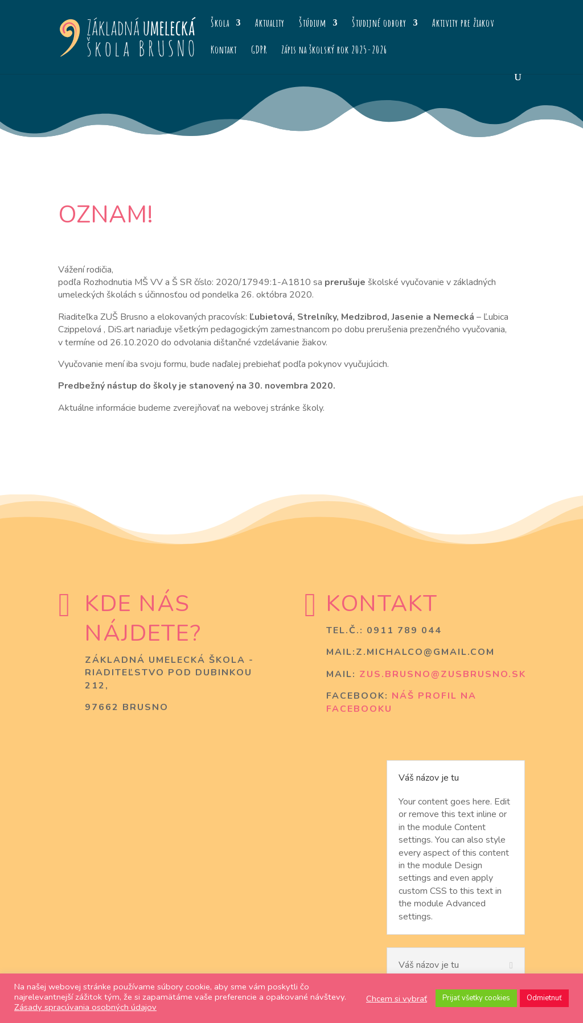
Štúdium (312, 24)
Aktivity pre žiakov (463, 24)
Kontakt (224, 51)
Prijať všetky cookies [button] (476, 998)
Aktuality (270, 24)
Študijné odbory (379, 24)
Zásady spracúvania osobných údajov (85, 1007)
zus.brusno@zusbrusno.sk (442, 674)
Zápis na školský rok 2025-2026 (334, 51)
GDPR (259, 51)
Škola (220, 24)
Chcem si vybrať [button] (396, 998)
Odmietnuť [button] (544, 998)
